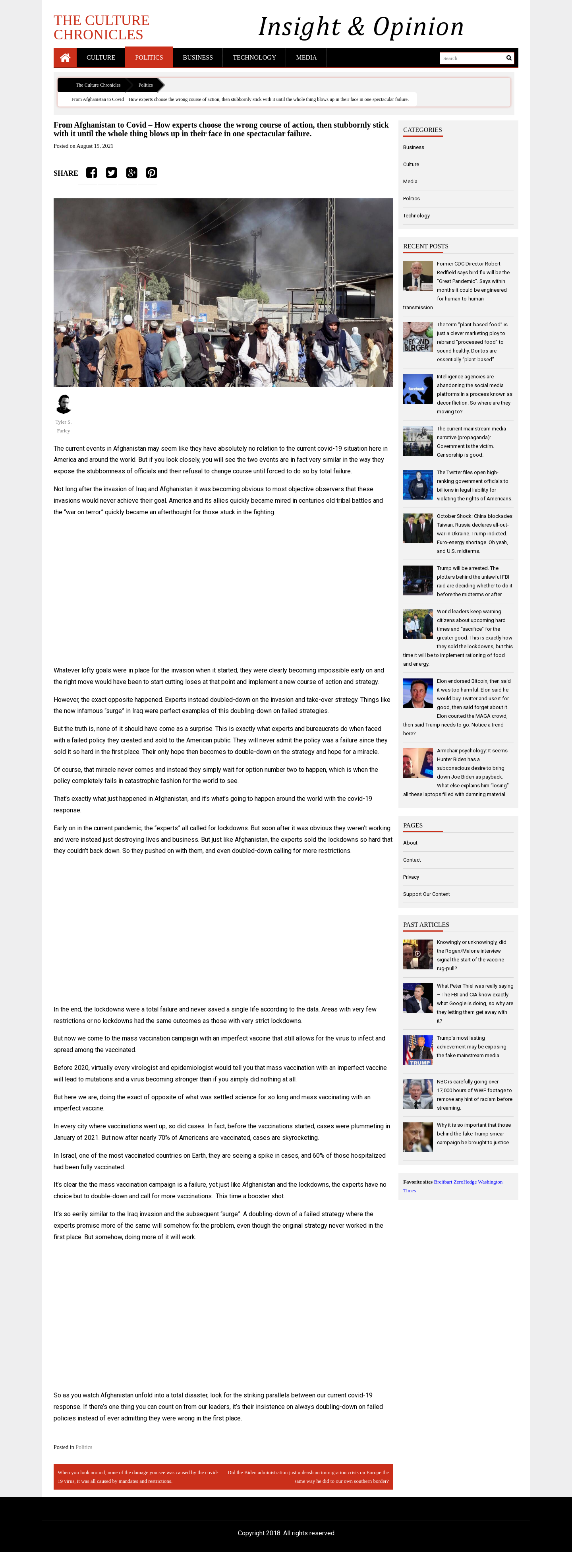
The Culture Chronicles (102, 27)
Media (306, 57)
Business (198, 57)
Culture (101, 57)
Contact (412, 860)
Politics (149, 57)
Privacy (411, 877)
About (410, 843)
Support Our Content (426, 894)
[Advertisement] (223, 591)
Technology (254, 57)
